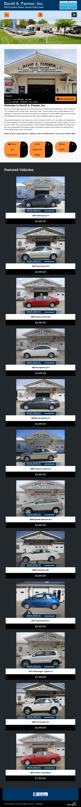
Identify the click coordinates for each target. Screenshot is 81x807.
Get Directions (65, 98)
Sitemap (39, 804)
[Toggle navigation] (74, 14)
